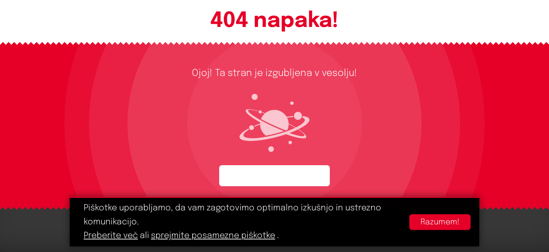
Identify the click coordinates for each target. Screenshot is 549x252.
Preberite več (111, 236)
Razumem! (440, 222)
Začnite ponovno (274, 175)
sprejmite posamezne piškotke (213, 236)
